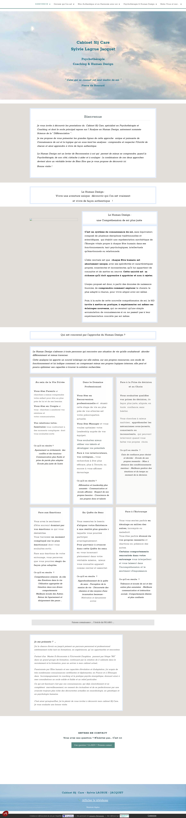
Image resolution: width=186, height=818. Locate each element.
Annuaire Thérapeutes (96, 816)
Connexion (152, 816)
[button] (5, 813)
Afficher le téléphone (95, 800)
